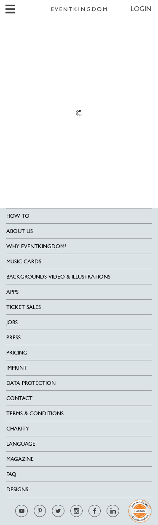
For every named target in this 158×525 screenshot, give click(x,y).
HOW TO (17, 216)
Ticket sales (23, 307)
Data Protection (31, 383)
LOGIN (141, 9)
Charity (17, 428)
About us (19, 231)
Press (13, 337)
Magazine (20, 459)
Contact (19, 398)
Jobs (12, 322)
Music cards (23, 261)
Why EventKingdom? (36, 246)
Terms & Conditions (35, 413)
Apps (12, 292)
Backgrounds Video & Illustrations (58, 276)
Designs (17, 489)
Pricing (16, 352)
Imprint (16, 368)
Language (20, 444)
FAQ (11, 474)
